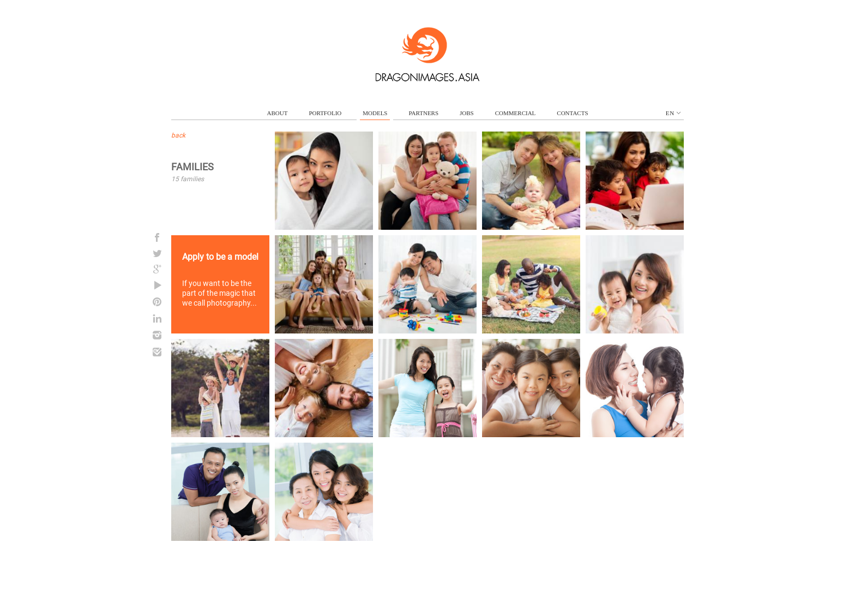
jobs (467, 113)
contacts (572, 113)
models (375, 113)
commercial (515, 113)
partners (423, 113)
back (178, 135)
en (673, 113)
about (277, 113)
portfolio (325, 113)
